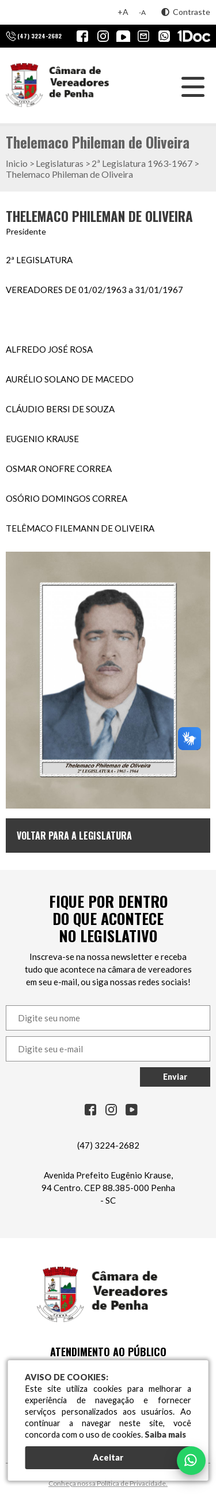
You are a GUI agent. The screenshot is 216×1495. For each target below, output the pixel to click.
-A (142, 12)
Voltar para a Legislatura (74, 835)
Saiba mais (165, 1434)
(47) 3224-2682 (108, 1145)
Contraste (185, 12)
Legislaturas (60, 163)
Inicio (17, 163)
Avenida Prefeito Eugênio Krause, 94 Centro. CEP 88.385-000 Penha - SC (108, 1187)
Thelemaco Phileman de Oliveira (69, 174)
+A (123, 12)
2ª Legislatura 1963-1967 (142, 163)
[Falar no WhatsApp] (191, 1460)
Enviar (175, 1077)
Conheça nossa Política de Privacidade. (108, 1483)
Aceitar (108, 1457)
